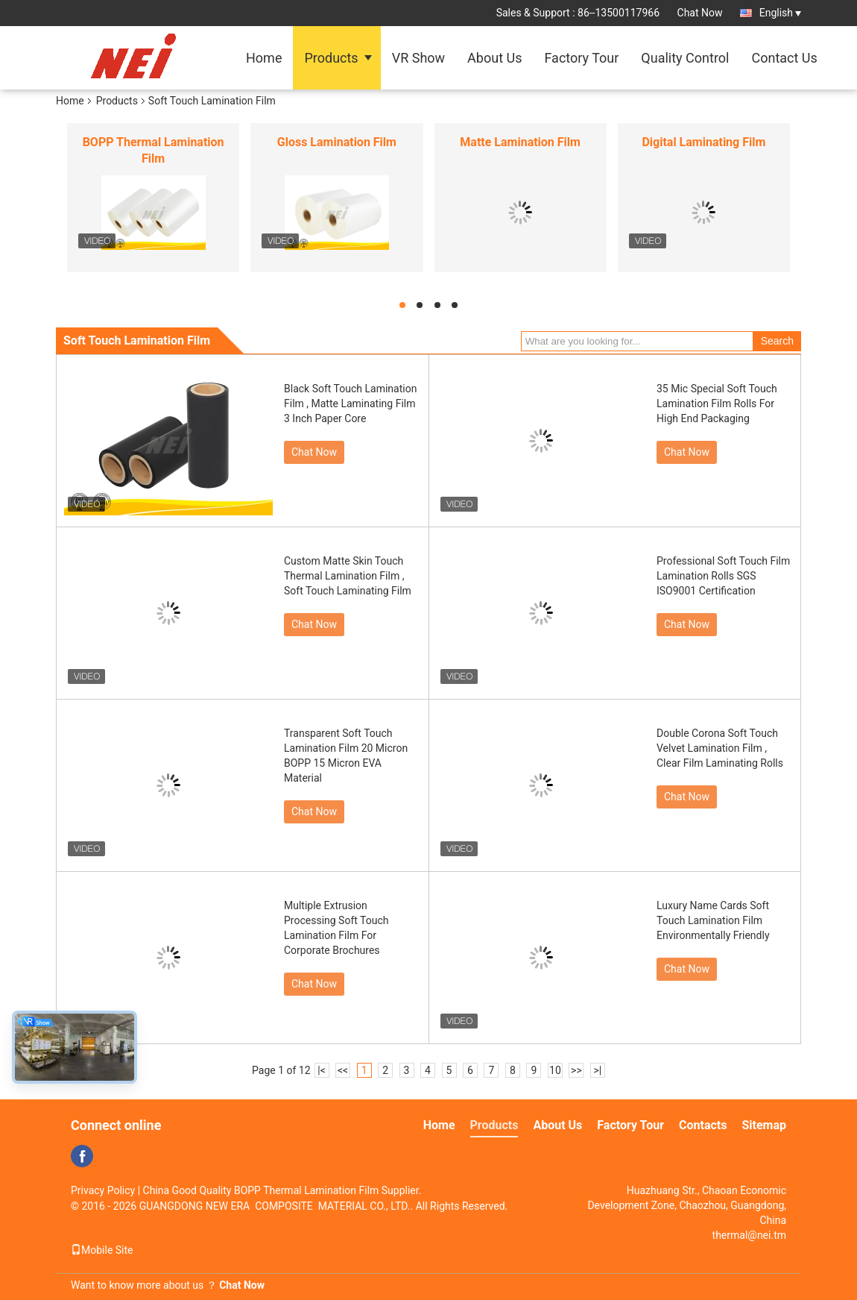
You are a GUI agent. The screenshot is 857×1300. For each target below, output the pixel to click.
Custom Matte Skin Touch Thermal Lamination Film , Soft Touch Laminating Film (347, 576)
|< (321, 1070)
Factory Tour (581, 58)
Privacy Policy (103, 1190)
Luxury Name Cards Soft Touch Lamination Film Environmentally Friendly (713, 920)
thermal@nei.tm (749, 1235)
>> (576, 1070)
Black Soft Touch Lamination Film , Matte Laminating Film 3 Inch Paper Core (350, 403)
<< (343, 1070)
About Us (494, 58)
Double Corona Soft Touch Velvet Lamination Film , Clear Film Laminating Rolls (720, 748)
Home (264, 58)
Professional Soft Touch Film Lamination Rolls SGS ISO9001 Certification (723, 576)
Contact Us (784, 58)
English (780, 13)
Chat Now (700, 13)
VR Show (418, 58)
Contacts (703, 1125)
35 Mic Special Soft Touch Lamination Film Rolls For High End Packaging (717, 403)
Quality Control (685, 58)
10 (555, 1070)
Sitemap (763, 1125)
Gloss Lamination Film (336, 142)
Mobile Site (102, 1250)
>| (598, 1070)
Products (331, 58)
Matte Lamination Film (520, 142)
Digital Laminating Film (703, 142)
